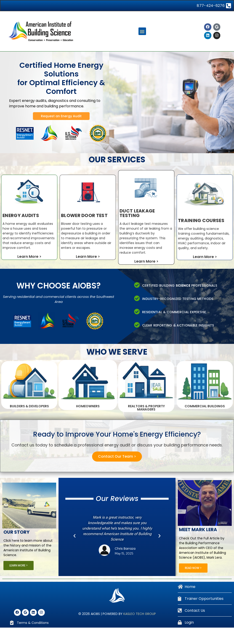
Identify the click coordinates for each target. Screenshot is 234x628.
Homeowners (88, 406)
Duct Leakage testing (137, 213)
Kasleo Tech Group (139, 614)
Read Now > (193, 568)
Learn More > (29, 257)
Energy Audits (21, 216)
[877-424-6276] (228, 6)
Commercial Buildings (205, 406)
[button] (142, 31)
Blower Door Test (84, 216)
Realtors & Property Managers (146, 408)
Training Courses (201, 221)
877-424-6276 (210, 5)
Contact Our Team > (117, 456)
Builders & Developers (29, 406)
